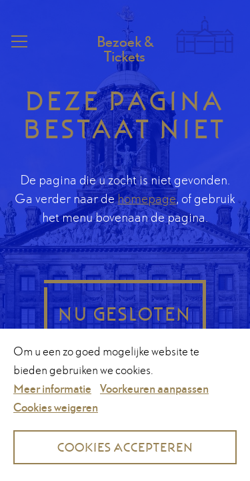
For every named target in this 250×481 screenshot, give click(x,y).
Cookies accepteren (125, 447)
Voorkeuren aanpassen (154, 388)
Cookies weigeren (55, 407)
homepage (146, 198)
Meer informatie (52, 388)
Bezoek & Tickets (125, 48)
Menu (18, 41)
